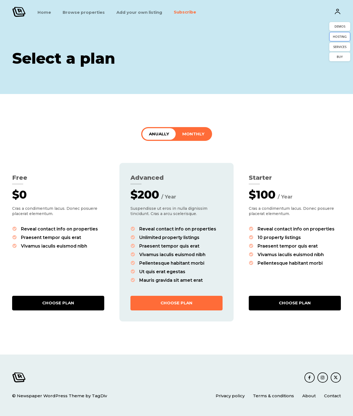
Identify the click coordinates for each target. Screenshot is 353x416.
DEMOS (340, 26)
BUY (340, 57)
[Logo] (19, 12)
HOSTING (340, 36)
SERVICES (339, 47)
